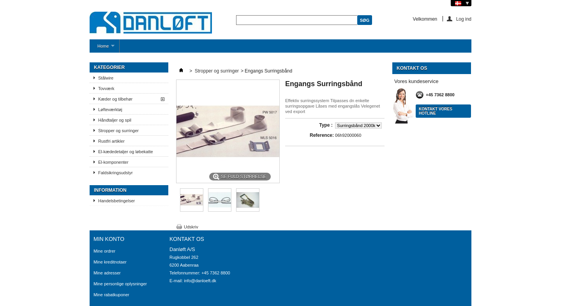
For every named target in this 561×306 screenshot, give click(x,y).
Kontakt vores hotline (435, 111)
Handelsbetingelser (116, 200)
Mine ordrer (104, 251)
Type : (326, 125)
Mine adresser (107, 273)
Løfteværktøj (110, 109)
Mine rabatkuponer (111, 294)
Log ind (463, 18)
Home (102, 48)
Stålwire (105, 78)
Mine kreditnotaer (110, 262)
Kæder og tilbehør (115, 99)
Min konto (109, 239)
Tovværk (106, 88)
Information (110, 190)
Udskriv (191, 227)
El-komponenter (113, 162)
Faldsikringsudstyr (115, 172)
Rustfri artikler (111, 141)
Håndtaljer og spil (114, 120)
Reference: (322, 135)
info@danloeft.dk (200, 280)
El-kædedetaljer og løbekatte (125, 151)
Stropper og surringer (118, 130)
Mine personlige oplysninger (120, 283)
